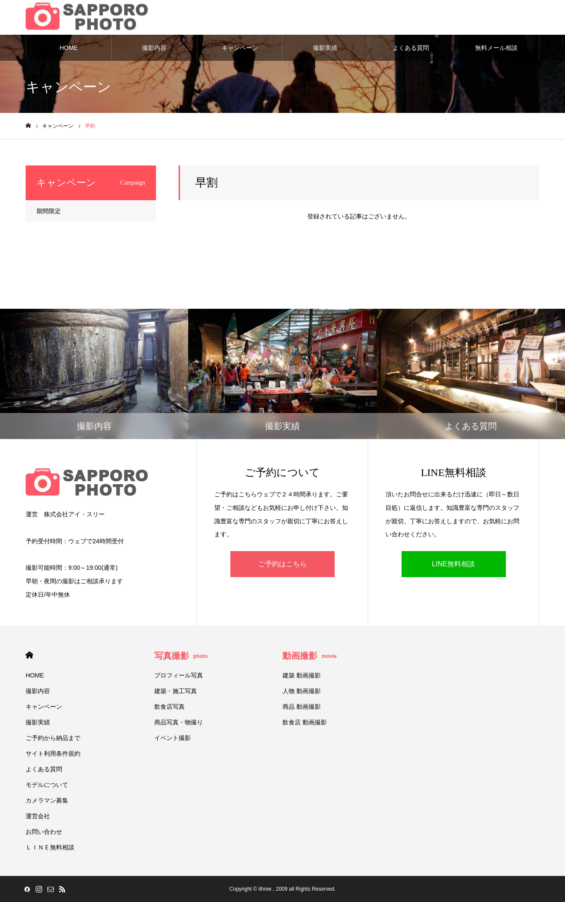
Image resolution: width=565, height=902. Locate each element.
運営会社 (38, 816)
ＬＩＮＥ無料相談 (50, 847)
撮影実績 (325, 47)
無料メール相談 (496, 47)
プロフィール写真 (178, 675)
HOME (69, 47)
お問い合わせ (44, 831)
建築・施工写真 (175, 690)
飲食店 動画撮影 (304, 722)
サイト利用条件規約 (53, 753)
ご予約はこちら (282, 564)
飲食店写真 (169, 706)
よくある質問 (410, 47)
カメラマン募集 (47, 800)
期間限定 (49, 211)
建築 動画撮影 (301, 675)
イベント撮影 (172, 737)
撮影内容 (154, 47)
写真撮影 (181, 656)
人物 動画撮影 (301, 690)
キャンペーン (240, 47)
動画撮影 (309, 656)
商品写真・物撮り (178, 722)
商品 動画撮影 (301, 706)
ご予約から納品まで (53, 737)
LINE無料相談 (453, 564)
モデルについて (47, 784)
